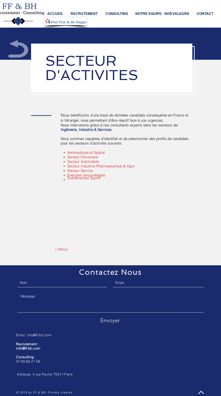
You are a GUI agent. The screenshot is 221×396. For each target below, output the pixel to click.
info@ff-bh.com (28, 348)
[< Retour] (61, 249)
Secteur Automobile (83, 161)
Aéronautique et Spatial (86, 152)
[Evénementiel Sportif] (84, 178)
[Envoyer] (110, 320)
